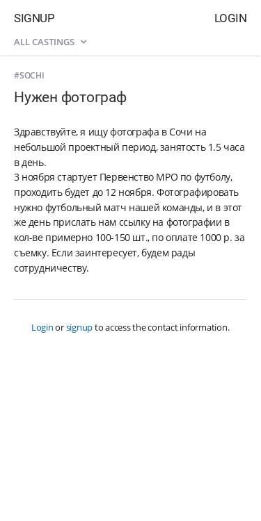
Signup (34, 18)
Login (230, 18)
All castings (50, 41)
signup (79, 327)
